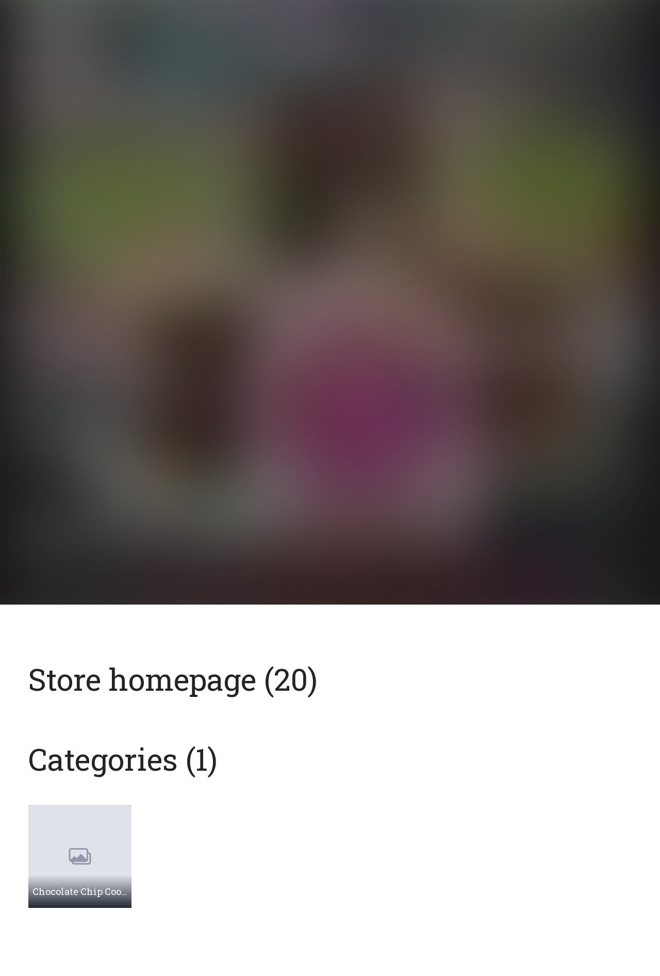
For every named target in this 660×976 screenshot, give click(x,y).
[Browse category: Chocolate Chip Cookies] (79, 856)
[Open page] (330, 270)
